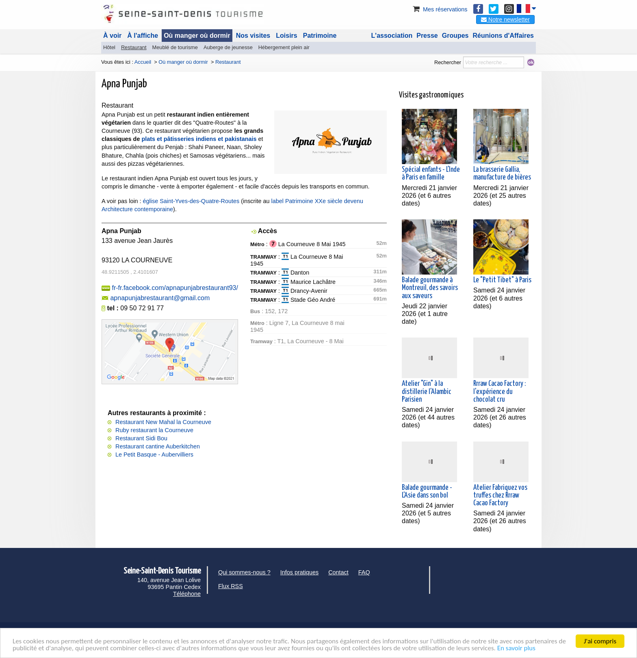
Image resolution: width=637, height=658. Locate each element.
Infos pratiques (299, 572)
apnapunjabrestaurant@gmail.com (160, 297)
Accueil (142, 62)
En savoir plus (516, 648)
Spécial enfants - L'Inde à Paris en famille (431, 173)
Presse (427, 35)
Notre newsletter (505, 19)
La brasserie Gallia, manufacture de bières (502, 173)
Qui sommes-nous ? (244, 572)
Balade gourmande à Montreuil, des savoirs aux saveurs (430, 288)
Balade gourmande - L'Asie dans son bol (427, 491)
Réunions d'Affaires (503, 35)
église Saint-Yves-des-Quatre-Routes (191, 201)
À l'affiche (142, 35)
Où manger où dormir (197, 35)
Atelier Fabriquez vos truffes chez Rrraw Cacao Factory (500, 495)
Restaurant (134, 47)
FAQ (364, 572)
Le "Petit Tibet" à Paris (502, 280)
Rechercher (447, 62)
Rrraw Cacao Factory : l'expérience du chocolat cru (499, 391)
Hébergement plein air (284, 47)
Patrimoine (320, 35)
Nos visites (253, 35)
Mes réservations (440, 9)
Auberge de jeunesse (228, 47)
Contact (338, 572)
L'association (392, 35)
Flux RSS (230, 586)
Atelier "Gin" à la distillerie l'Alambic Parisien (426, 391)
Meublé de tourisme (174, 47)
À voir (112, 35)
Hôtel (109, 47)
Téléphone (187, 594)
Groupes (455, 35)
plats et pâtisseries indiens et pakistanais (198, 139)
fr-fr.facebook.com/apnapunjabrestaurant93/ (175, 287)
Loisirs (286, 35)
